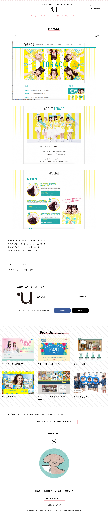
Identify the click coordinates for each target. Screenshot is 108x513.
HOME (37, 491)
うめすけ (97, 36)
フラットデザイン (30, 270)
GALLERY (48, 491)
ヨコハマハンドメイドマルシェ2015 (51, 398)
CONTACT (69, 491)
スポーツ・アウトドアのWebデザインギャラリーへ (54, 422)
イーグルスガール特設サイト (14, 364)
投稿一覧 (83, 296)
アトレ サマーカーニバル (49, 364)
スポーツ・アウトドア (17, 264)
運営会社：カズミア (54, 505)
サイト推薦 (54, 498)
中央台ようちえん (81, 397)
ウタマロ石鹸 (79, 364)
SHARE (62, 310)
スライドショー (15, 270)
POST (80, 310)
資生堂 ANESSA (9, 397)
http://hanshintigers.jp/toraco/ (18, 36)
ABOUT (58, 491)
